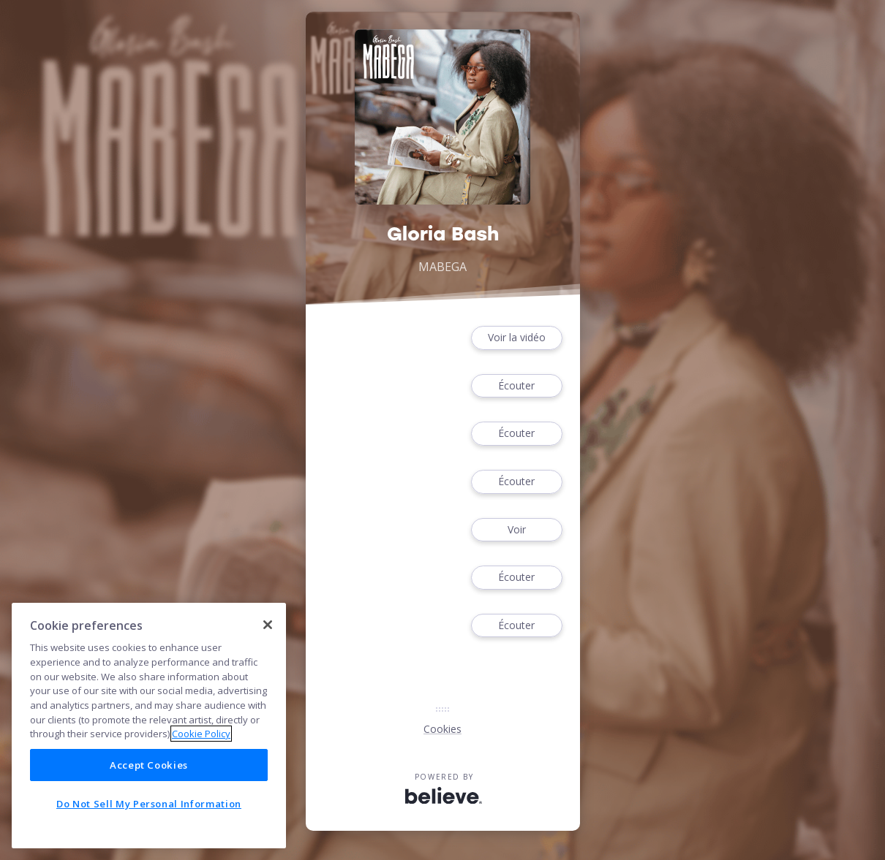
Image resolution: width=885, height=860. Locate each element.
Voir (516, 530)
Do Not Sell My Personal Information (148, 803)
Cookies (442, 729)
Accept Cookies (149, 765)
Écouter (516, 386)
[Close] (268, 625)
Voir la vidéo (516, 338)
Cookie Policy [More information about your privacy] (201, 733)
